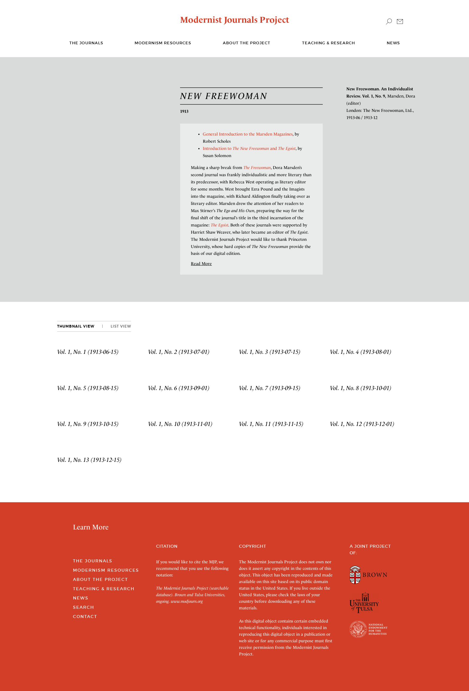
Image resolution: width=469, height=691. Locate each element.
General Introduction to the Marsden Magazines (248, 134)
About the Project (246, 42)
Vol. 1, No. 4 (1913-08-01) (361, 351)
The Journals (92, 561)
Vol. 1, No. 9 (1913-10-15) (88, 423)
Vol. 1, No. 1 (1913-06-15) (88, 351)
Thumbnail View (76, 326)
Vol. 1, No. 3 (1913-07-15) (270, 351)
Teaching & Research (328, 42)
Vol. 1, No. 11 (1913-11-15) (271, 423)
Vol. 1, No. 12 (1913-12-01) (362, 423)
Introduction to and (249, 148)
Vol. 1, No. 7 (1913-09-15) (270, 388)
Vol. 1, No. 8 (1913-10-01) (361, 388)
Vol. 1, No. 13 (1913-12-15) (89, 459)
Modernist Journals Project (234, 20)
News (393, 42)
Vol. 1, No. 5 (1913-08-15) (88, 388)
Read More (201, 263)
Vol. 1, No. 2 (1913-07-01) (179, 351)
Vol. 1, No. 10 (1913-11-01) (180, 423)
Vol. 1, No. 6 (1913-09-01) (179, 388)
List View (121, 326)
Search (83, 607)
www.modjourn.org (187, 601)
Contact (85, 616)
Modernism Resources (163, 42)
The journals (86, 42)
